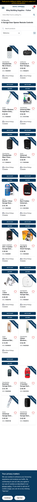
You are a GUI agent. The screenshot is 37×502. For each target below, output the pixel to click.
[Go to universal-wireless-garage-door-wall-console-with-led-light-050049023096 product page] (27, 160)
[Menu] (3, 8)
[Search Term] (18, 15)
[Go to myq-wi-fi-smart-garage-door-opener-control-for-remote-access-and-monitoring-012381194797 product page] (27, 251)
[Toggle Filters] (34, 33)
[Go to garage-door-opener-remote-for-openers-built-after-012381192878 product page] (27, 380)
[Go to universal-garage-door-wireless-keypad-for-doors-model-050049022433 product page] (9, 410)
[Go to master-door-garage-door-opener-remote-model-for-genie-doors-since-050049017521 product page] (9, 205)
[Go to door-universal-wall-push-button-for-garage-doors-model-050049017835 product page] (9, 343)
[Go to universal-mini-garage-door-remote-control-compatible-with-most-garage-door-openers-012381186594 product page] (27, 114)
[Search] (34, 14)
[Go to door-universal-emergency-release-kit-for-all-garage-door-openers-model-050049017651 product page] (9, 297)
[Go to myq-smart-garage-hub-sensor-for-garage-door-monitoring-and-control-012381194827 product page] (27, 297)
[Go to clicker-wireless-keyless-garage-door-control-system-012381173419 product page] (27, 343)
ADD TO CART (10, 84)
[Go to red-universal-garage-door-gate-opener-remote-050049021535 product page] (27, 205)
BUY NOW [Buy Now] (10, 88)
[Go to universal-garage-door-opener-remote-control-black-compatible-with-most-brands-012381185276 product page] (27, 410)
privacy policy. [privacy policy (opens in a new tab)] (7, 486)
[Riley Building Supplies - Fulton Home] (18, 7)
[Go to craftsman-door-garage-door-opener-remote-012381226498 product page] (27, 68)
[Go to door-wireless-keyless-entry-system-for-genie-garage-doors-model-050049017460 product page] (9, 114)
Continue (7, 498)
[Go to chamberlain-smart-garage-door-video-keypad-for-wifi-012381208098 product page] (9, 68)
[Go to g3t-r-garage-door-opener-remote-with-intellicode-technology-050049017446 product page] (9, 251)
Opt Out (19, 498)
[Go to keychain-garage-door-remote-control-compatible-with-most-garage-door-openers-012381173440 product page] (9, 380)
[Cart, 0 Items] (33, 8)
